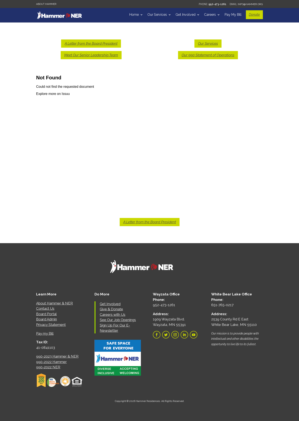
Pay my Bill (45, 333)
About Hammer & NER (54, 303)
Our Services (157, 15)
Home (134, 15)
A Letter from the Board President (91, 43)
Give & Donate (111, 309)
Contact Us (45, 308)
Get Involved (185, 15)
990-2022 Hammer (51, 362)
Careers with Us (112, 314)
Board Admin (46, 319)
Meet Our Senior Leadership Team (91, 55)
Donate (254, 15)
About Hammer (46, 4)
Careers (210, 15)
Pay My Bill (232, 15)
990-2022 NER (48, 367)
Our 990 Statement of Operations (208, 55)
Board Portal (46, 314)
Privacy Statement (51, 325)
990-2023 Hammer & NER (57, 356)
